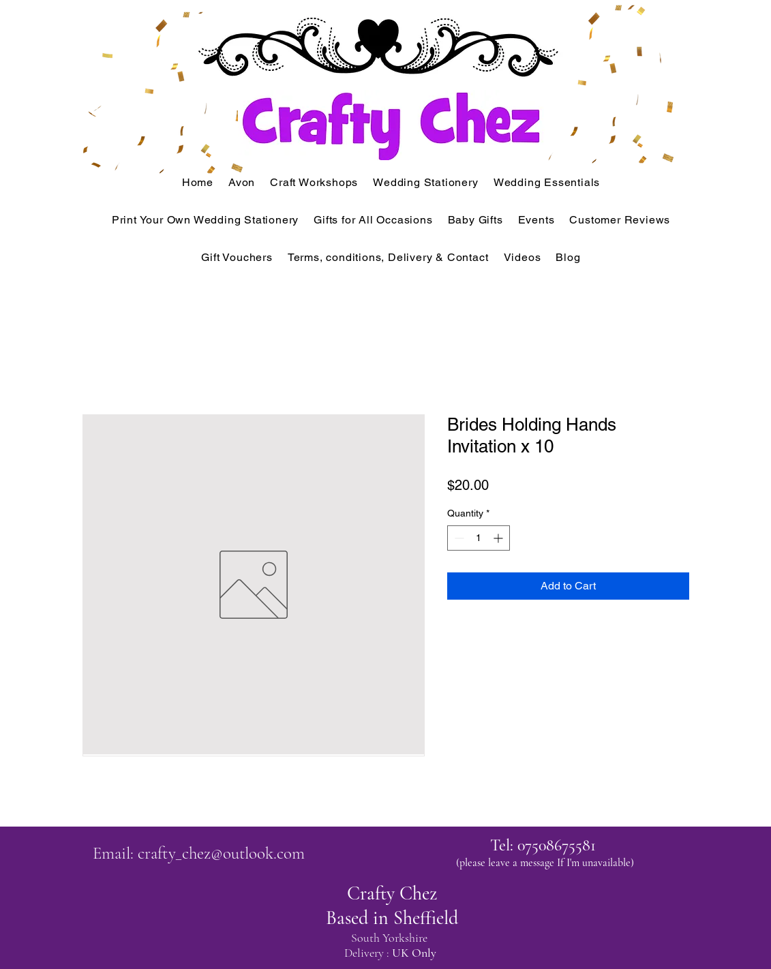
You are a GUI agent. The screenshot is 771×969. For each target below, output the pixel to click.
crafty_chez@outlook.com (221, 853)
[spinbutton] (478, 538)
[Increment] (499, 538)
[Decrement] (457, 538)
